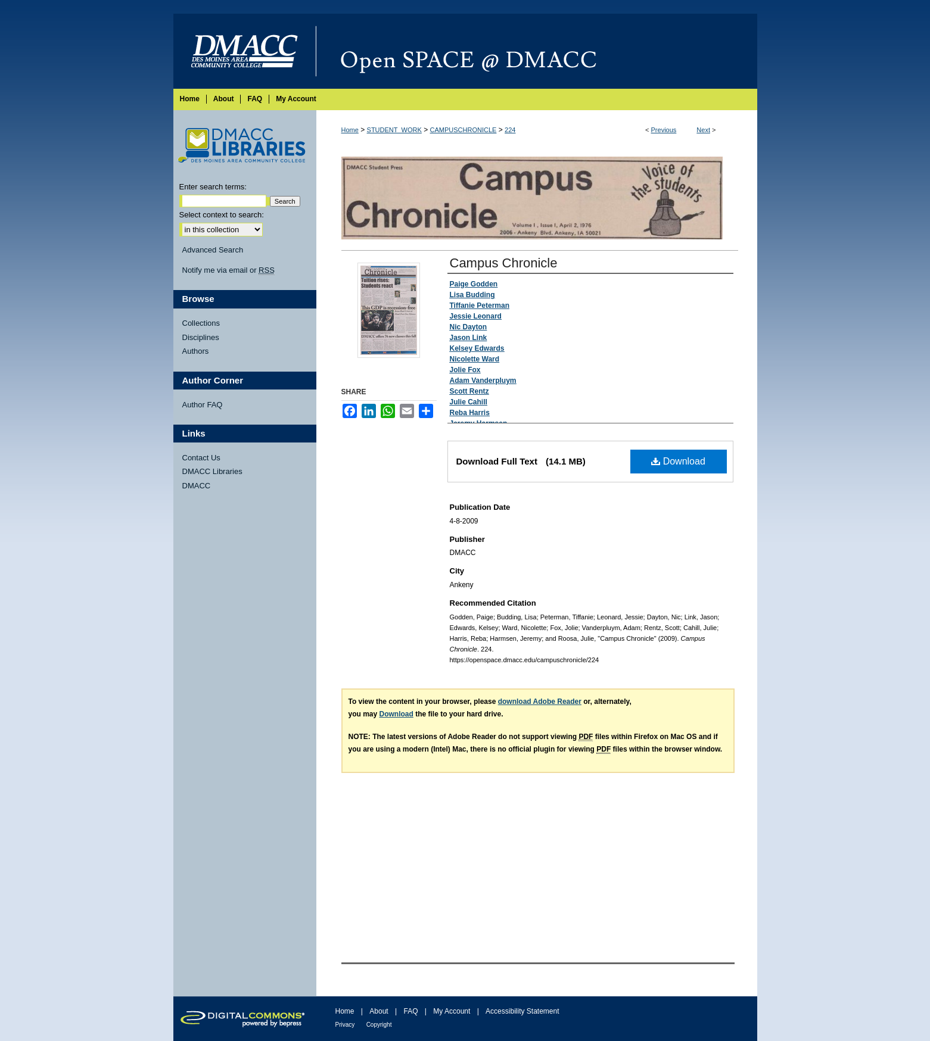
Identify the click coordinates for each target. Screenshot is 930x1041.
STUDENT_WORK (394, 129)
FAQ (410, 1011)
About (378, 1011)
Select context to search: (221, 214)
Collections (201, 323)
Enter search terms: (213, 186)
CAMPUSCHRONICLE (463, 129)
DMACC (196, 485)
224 (510, 129)
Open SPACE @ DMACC (536, 51)
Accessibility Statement (522, 1011)
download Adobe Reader (539, 701)
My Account (451, 1011)
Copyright (379, 1024)
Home (350, 129)
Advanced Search (213, 249)
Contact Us (201, 457)
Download (678, 461)
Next (703, 129)
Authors (195, 351)
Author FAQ (202, 404)
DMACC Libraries (212, 471)
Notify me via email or (228, 270)
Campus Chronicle (504, 262)
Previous (664, 129)
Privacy (345, 1024)
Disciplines (200, 337)
